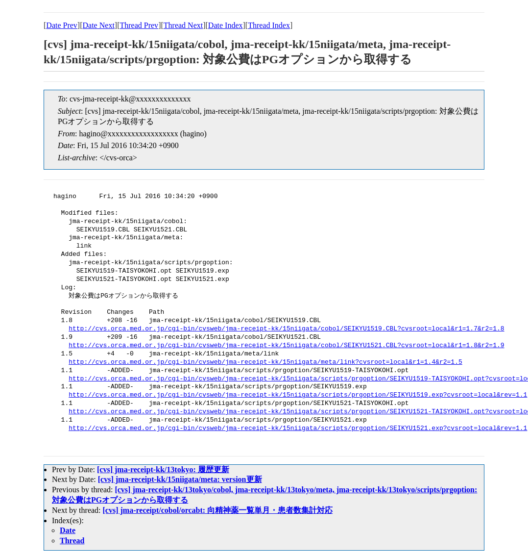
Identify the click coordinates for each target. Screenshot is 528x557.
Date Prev (61, 25)
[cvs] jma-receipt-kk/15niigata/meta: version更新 (180, 479)
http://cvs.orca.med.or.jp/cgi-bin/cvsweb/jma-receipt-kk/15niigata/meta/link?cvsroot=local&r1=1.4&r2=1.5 (265, 362)
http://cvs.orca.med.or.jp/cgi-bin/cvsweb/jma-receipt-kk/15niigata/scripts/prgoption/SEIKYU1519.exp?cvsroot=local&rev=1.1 (298, 395)
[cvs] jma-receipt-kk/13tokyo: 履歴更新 (163, 469)
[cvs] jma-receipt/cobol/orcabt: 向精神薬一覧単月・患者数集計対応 (218, 510)
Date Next (99, 25)
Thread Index (269, 25)
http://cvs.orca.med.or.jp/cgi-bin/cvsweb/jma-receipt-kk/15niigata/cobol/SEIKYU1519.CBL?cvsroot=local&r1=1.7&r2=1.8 (286, 329)
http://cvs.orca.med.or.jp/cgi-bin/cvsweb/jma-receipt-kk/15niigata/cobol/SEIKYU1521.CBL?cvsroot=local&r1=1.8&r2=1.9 (286, 345)
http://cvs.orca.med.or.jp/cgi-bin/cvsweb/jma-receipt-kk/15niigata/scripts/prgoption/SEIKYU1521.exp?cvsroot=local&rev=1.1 (298, 428)
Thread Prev (139, 25)
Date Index (225, 25)
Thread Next (183, 25)
